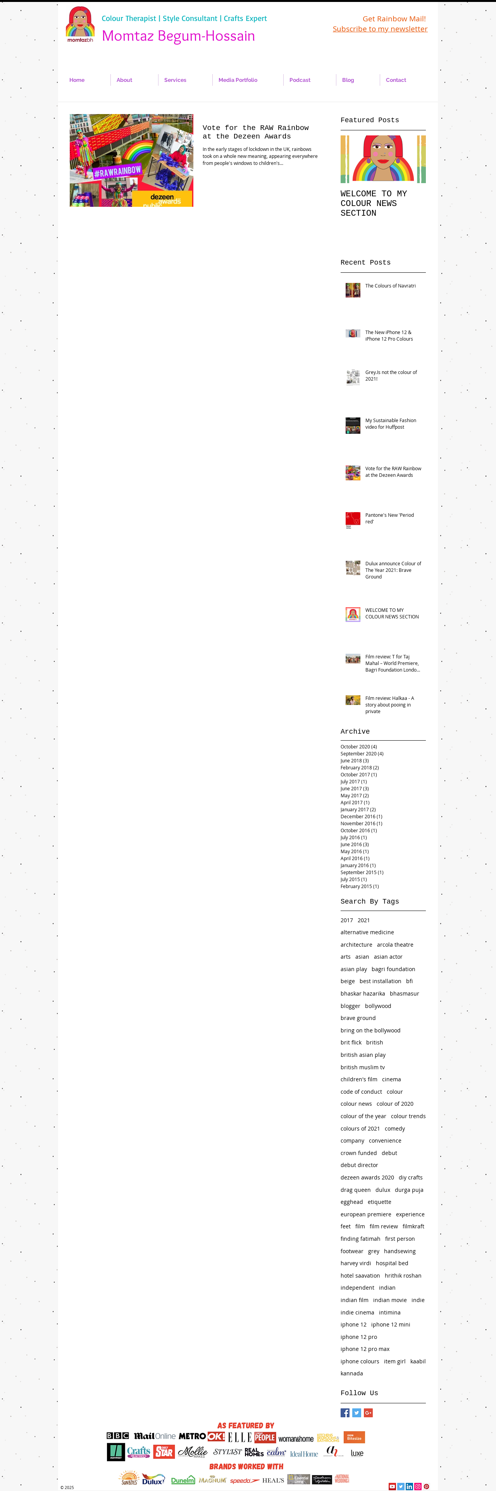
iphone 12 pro (359, 1336)
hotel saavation (360, 1275)
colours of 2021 (360, 1128)
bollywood (378, 1006)
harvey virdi (356, 1263)
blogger (350, 1006)
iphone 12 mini (390, 1324)
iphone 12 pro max (365, 1348)
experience (410, 1214)
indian (387, 1287)
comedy (395, 1128)
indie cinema (357, 1312)
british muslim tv (363, 1067)
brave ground (358, 1018)
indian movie (390, 1300)
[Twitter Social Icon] (401, 1486)
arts (346, 956)
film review (384, 1226)
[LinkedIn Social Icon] (409, 1486)
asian (362, 956)
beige (348, 981)
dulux (382, 1189)
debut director (359, 1165)
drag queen (356, 1189)
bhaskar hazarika (363, 993)
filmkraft (413, 1226)
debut (389, 1153)
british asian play (363, 1054)
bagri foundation (393, 969)
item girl (395, 1361)
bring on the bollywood (371, 1030)
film (360, 1226)
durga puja (409, 1189)
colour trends (408, 1116)
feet (346, 1226)
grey (373, 1251)
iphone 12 (354, 1324)
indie (418, 1300)
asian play (354, 969)
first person (400, 1238)
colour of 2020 (395, 1103)
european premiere (366, 1214)
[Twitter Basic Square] (356, 1412)
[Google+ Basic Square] (368, 1412)
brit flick (351, 1042)
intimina (390, 1312)
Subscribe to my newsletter (380, 29)
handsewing (400, 1251)
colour (395, 1091)
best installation (380, 981)
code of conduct (361, 1091)
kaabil (418, 1361)
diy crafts (411, 1177)
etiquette (379, 1201)
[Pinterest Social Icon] (426, 1486)
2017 (347, 920)
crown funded (359, 1153)
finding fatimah (361, 1238)
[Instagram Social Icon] (418, 1486)
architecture (356, 944)
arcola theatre (395, 944)
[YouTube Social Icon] (392, 1486)
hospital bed (392, 1263)
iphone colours (360, 1361)
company (352, 1140)
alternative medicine (367, 932)
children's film (359, 1079)
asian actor (388, 956)
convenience (385, 1140)
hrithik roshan (403, 1275)
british (374, 1042)
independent (357, 1287)
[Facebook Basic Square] (345, 1412)
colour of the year (363, 1116)
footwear (352, 1251)
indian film (355, 1300)
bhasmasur (404, 993)
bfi (409, 981)
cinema (391, 1079)
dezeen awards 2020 (367, 1177)
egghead (352, 1201)
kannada (352, 1373)
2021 (364, 920)
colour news (356, 1103)
